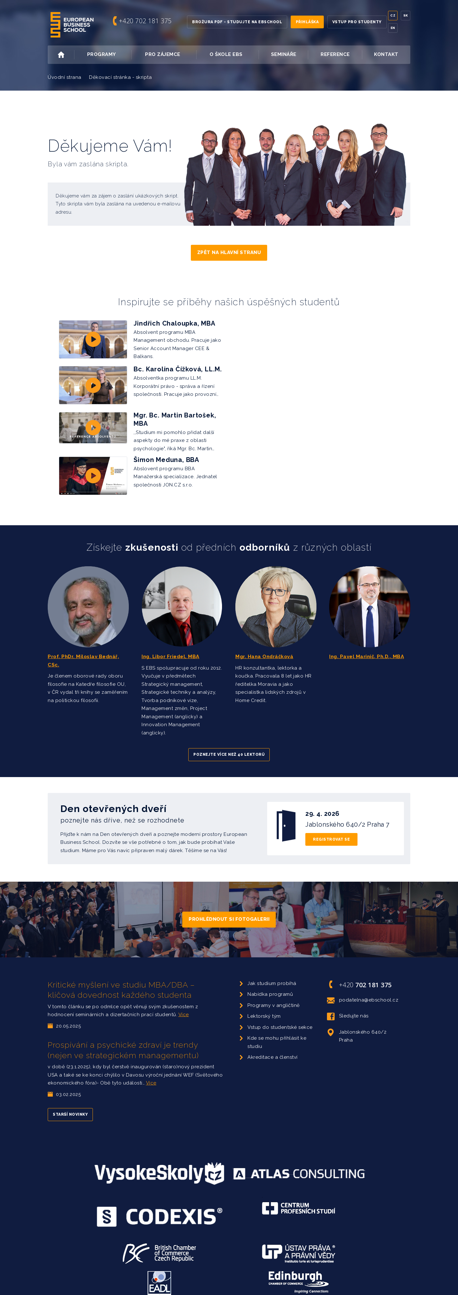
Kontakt (386, 54)
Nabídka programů (270, 985)
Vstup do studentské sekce (280, 1018)
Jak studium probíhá (271, 974)
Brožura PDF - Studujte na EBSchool (237, 22)
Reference (335, 54)
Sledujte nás (348, 1007)
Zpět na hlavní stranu (229, 252)
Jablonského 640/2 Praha (357, 1026)
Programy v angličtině (273, 996)
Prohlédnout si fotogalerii (229, 910)
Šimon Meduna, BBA (166, 454)
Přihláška (307, 22)
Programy (108, 55)
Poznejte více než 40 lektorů (229, 745)
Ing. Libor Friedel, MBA (170, 648)
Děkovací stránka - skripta (120, 77)
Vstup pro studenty (357, 22)
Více (183, 1006)
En (393, 28)
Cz (392, 15)
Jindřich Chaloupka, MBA (174, 323)
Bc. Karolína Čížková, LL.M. (178, 367)
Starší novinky (70, 1105)
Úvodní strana (64, 77)
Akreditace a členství (272, 1048)
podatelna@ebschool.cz (363, 991)
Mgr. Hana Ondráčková (264, 647)
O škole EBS (233, 55)
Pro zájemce (170, 55)
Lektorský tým (264, 1007)
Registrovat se (331, 830)
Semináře (283, 54)
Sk (405, 15)
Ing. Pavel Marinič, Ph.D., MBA (366, 647)
